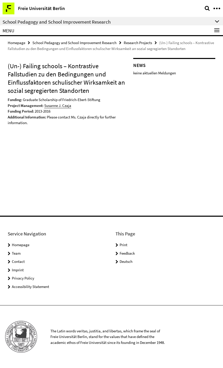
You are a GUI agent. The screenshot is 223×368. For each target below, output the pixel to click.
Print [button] (123, 244)
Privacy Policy (23, 278)
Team (16, 253)
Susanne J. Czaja (57, 105)
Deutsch (126, 261)
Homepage (16, 42)
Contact (18, 261)
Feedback (127, 253)
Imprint (18, 269)
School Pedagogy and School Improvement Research (74, 42)
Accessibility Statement (30, 286)
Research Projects (138, 42)
